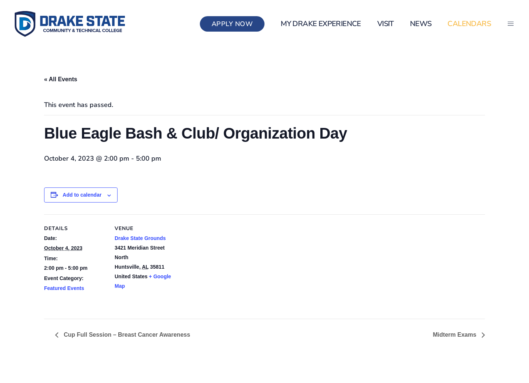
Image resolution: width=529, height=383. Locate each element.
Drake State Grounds (140, 238)
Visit (385, 24)
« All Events (60, 79)
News (421, 24)
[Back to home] (70, 23)
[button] (510, 24)
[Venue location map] (224, 265)
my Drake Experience (321, 24)
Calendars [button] (469, 24)
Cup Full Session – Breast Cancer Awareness (126, 335)
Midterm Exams (455, 335)
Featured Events (64, 288)
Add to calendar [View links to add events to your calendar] (82, 195)
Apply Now (232, 23)
